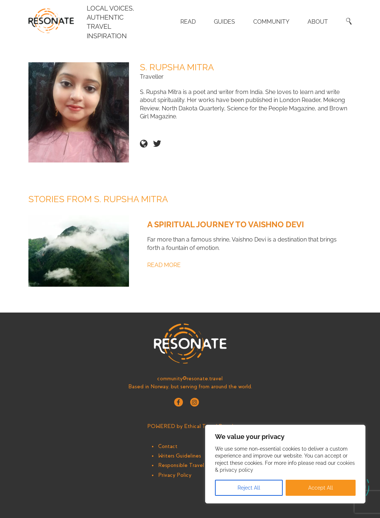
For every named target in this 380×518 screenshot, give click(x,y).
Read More (164, 265)
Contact (167, 446)
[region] (285, 464)
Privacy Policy (174, 475)
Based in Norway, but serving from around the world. (190, 386)
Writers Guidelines (179, 456)
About (317, 21)
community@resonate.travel (190, 378)
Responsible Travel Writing (190, 465)
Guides (224, 21)
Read (188, 21)
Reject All (249, 488)
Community (271, 21)
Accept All (320, 488)
